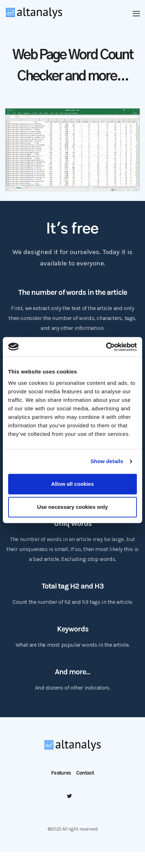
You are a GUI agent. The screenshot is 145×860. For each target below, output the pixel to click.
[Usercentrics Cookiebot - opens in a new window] (106, 347)
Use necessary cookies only (72, 507)
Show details (107, 461)
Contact (85, 773)
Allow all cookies (72, 484)
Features (61, 773)
